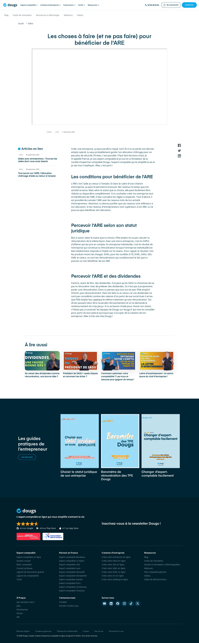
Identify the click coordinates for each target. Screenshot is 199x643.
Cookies (86, 631)
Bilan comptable (24, 564)
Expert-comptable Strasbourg (72, 587)
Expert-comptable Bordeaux (72, 557)
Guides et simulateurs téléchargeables (162, 564)
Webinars (68, 15)
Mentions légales (23, 631)
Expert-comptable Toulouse (72, 590)
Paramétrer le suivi (116, 631)
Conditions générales (43, 631)
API (18, 617)
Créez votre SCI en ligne (113, 575)
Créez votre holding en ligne (115, 579)
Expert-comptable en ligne (29, 557)
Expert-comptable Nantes (71, 579)
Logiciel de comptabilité (28, 575)
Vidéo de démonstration (155, 579)
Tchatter (63, 602)
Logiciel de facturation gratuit (30, 572)
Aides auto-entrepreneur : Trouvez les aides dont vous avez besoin (37, 160)
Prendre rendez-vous (69, 605)
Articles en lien (32, 148)
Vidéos (80, 15)
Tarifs (19, 579)
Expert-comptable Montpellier (73, 575)
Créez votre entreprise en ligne (116, 557)
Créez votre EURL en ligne (113, 572)
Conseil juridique (24, 568)
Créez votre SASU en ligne (114, 560)
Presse (20, 613)
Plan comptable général (155, 572)
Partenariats (22, 609)
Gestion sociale (24, 560)
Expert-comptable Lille (69, 564)
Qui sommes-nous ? (26, 602)
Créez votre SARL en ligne (113, 568)
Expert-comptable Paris (70, 583)
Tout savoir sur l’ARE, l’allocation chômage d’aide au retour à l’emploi (37, 174)
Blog (6, 15)
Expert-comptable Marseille (72, 572)
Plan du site (99, 631)
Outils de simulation (22, 15)
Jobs (18, 605)
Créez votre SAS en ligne (113, 564)
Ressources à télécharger (47, 15)
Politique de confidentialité (67, 631)
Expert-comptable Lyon (69, 568)
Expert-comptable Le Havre (71, 560)
